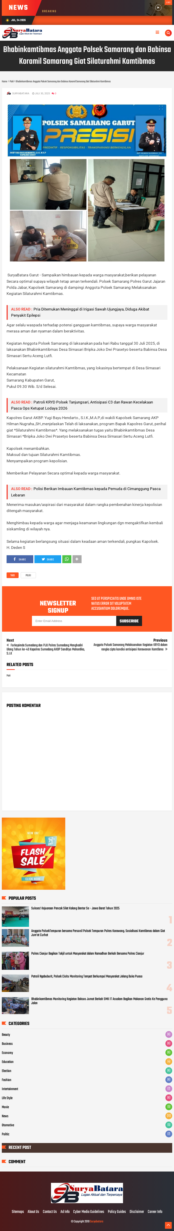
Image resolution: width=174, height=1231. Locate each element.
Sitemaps (18, 1212)
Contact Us (50, 1212)
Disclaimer (137, 1212)
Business (7, 1044)
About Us (33, 1212)
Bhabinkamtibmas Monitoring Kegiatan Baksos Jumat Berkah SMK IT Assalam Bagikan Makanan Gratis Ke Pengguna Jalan (99, 1001)
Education (8, 1062)
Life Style (7, 1098)
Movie (5, 1107)
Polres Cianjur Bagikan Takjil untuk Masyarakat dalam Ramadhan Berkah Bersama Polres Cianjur (87, 954)
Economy (7, 1053)
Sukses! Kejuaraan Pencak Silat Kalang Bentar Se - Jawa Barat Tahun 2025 (75, 908)
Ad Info (65, 1212)
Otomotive (8, 1125)
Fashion (6, 1080)
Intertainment (10, 1089)
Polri (28, 575)
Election (6, 1071)
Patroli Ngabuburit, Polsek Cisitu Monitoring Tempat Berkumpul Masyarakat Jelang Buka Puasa (86, 977)
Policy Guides (117, 1212)
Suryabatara (96, 1221)
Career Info (155, 1212)
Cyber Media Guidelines (88, 1212)
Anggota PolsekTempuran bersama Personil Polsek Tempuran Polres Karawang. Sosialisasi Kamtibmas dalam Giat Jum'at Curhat (98, 933)
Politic (5, 1134)
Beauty (6, 1035)
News (5, 1116)
